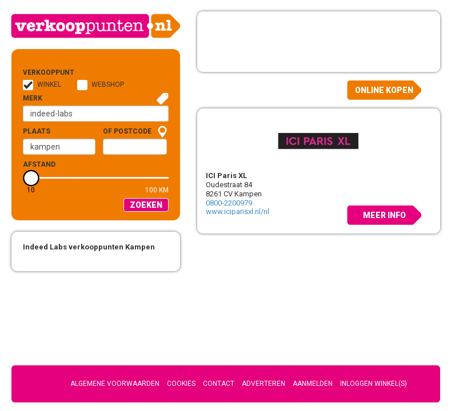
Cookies (181, 384)
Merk (32, 98)
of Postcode (127, 131)
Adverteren (263, 384)
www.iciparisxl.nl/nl (237, 211)
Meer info (384, 215)
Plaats (36, 131)
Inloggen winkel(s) (373, 384)
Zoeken (146, 204)
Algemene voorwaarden (114, 384)
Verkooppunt (41, 72)
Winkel (49, 84)
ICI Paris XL (226, 175)
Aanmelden (313, 384)
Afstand (39, 164)
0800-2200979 (229, 203)
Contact (218, 384)
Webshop (107, 84)
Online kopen (384, 90)
